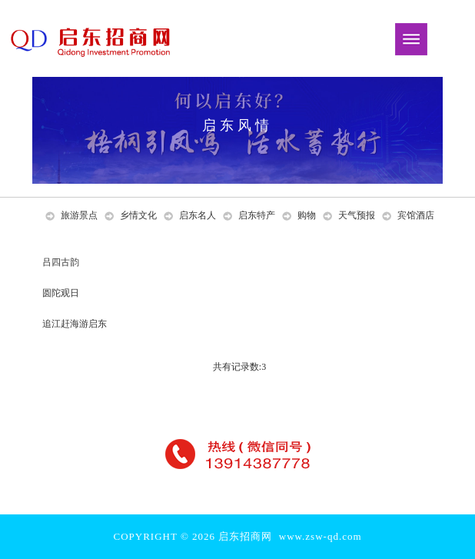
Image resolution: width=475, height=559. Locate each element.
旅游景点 (79, 215)
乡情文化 (138, 215)
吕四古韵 (61, 262)
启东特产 (256, 215)
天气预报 (356, 215)
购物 (306, 215)
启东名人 (197, 215)
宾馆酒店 (415, 215)
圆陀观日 (61, 293)
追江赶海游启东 (75, 323)
